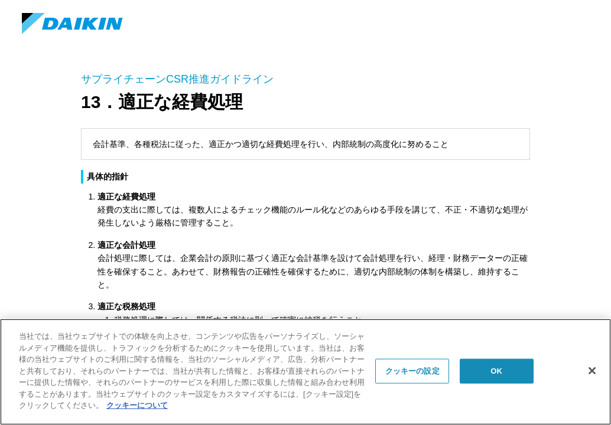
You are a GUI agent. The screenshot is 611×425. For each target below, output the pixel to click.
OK (496, 371)
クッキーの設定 (412, 371)
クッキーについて (137, 405)
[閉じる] (592, 371)
